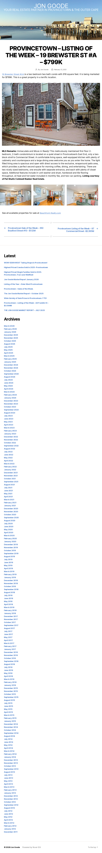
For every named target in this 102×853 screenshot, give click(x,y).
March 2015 (9, 715)
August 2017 (9, 628)
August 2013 (9, 772)
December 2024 (11, 365)
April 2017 (8, 640)
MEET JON (51, 34)
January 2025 (10, 362)
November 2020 (11, 512)
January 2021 (10, 506)
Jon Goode (51, 6)
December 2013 (11, 760)
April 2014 (8, 748)
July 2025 (8, 347)
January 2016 (10, 685)
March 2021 (9, 500)
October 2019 (10, 551)
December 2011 (11, 832)
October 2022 (10, 443)
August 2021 (9, 485)
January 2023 (10, 434)
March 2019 (9, 571)
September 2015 (11, 697)
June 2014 (8, 742)
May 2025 (8, 350)
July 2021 (8, 488)
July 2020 (8, 524)
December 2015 (11, 688)
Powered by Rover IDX (32, 847)
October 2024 (10, 371)
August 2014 (9, 736)
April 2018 (8, 604)
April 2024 (8, 389)
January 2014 (10, 757)
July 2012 (8, 811)
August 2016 (9, 664)
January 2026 (10, 332)
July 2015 (8, 703)
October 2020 (10, 515)
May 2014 (8, 745)
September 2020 (11, 518)
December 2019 (11, 545)
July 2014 (8, 739)
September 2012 (11, 805)
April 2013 (8, 784)
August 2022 (9, 449)
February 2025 (10, 359)
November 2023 (11, 404)
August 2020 (9, 521)
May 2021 (8, 494)
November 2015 (11, 691)
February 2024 (10, 395)
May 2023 (8, 422)
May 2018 (8, 601)
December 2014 (11, 724)
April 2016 (8, 676)
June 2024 (8, 383)
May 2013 (8, 781)
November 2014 (11, 727)
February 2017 (10, 646)
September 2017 (11, 625)
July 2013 (8, 775)
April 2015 (8, 712)
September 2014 (11, 733)
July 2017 (8, 631)
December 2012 (11, 796)
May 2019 (8, 566)
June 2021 (8, 491)
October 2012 (10, 802)
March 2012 (9, 823)
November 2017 (11, 619)
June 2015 (8, 706)
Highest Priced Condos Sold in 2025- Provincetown (26, 267)
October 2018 (10, 586)
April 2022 (8, 461)
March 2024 (9, 392)
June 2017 (8, 634)
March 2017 (9, 643)
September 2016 (11, 661)
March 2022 (9, 464)
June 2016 (8, 670)
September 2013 (11, 769)
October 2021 (10, 479)
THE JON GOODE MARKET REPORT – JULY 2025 (24, 310)
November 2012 (11, 799)
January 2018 (10, 613)
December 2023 (11, 401)
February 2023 (10, 431)
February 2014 (10, 754)
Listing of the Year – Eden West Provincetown (23, 284)
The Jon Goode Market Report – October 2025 (24, 294)
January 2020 (10, 542)
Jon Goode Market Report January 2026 (21, 280)
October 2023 (10, 407)
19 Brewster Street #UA (14, 74)
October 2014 (10, 730)
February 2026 (10, 329)
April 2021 (8, 497)
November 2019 (11, 548)
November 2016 (11, 655)
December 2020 (11, 509)
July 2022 (8, 452)
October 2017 (10, 622)
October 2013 (10, 766)
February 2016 (10, 682)
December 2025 (11, 335)
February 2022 (10, 467)
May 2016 (8, 673)
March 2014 (9, 751)
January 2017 (10, 649)
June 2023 (8, 419)
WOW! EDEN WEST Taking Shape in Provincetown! (25, 263)
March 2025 (9, 356)
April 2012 (8, 820)
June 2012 (8, 814)
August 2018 (9, 592)
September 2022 (11, 446)
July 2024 (8, 380)
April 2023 (8, 425)
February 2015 (10, 718)
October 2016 (10, 658)
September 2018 (11, 589)
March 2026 (9, 326)
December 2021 (11, 473)
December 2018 (11, 580)
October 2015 (10, 694)
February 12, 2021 (60, 70)
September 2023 (11, 410)
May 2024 (8, 386)
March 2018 (9, 607)
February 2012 (10, 826)
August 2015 (9, 700)
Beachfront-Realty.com (51, 213)
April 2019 (8, 569)
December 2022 (11, 437)
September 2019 (11, 554)
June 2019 (8, 563)
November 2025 (11, 338)
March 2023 (9, 428)
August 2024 (9, 377)
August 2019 (9, 557)
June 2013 (8, 778)
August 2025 (9, 344)
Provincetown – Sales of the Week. (18, 289)
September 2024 (11, 374)
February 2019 (10, 574)
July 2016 (8, 667)
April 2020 (8, 533)
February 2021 (10, 503)
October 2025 (10, 341)
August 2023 (9, 413)
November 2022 (11, 440)
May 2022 (8, 458)
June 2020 (8, 527)
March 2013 (9, 787)
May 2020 (8, 530)
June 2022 (8, 455)
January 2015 (10, 721)
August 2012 (9, 808)
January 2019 (10, 577)
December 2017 (11, 616)
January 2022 (10, 470)
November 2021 (11, 476)
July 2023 (8, 416)
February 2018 (10, 610)
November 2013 (11, 763)
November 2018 (11, 583)
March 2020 (9, 536)
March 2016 (9, 679)
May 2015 (8, 709)
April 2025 (8, 353)
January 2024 (10, 398)
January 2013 (10, 793)
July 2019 (8, 560)
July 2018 (8, 595)
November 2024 (11, 368)
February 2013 (10, 790)
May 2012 (8, 817)
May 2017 (8, 637)
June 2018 (8, 598)
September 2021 (11, 482)
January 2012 (10, 829)
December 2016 (11, 652)
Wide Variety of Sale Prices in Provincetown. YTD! (25, 298)
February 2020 (10, 539)
